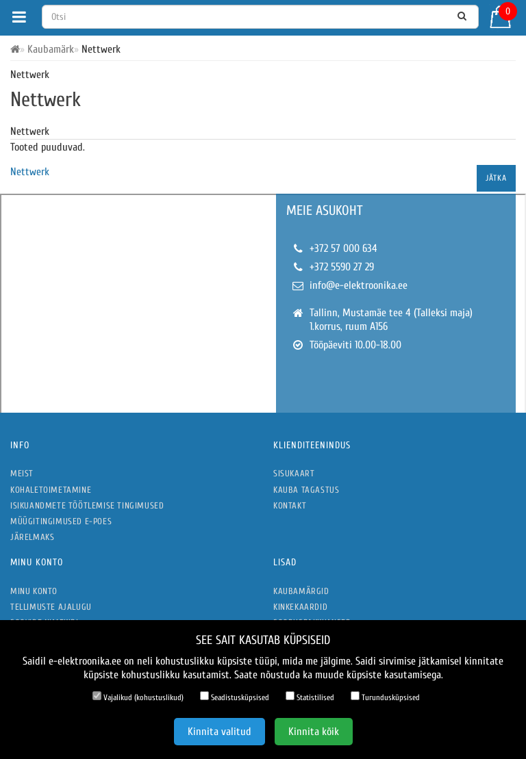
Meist (22, 473)
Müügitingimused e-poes (61, 521)
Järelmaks (32, 537)
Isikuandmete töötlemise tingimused (87, 505)
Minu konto (34, 591)
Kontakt (289, 505)
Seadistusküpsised (234, 696)
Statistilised (310, 696)
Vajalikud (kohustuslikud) (138, 696)
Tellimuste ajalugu (51, 607)
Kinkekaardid (300, 607)
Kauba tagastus (306, 490)
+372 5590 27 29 (342, 267)
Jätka (496, 178)
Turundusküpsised (385, 696)
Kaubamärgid (301, 591)
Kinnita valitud (219, 731)
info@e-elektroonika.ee (359, 285)
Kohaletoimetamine (50, 490)
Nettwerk (29, 172)
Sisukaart (293, 473)
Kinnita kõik (313, 731)
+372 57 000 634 (343, 248)
